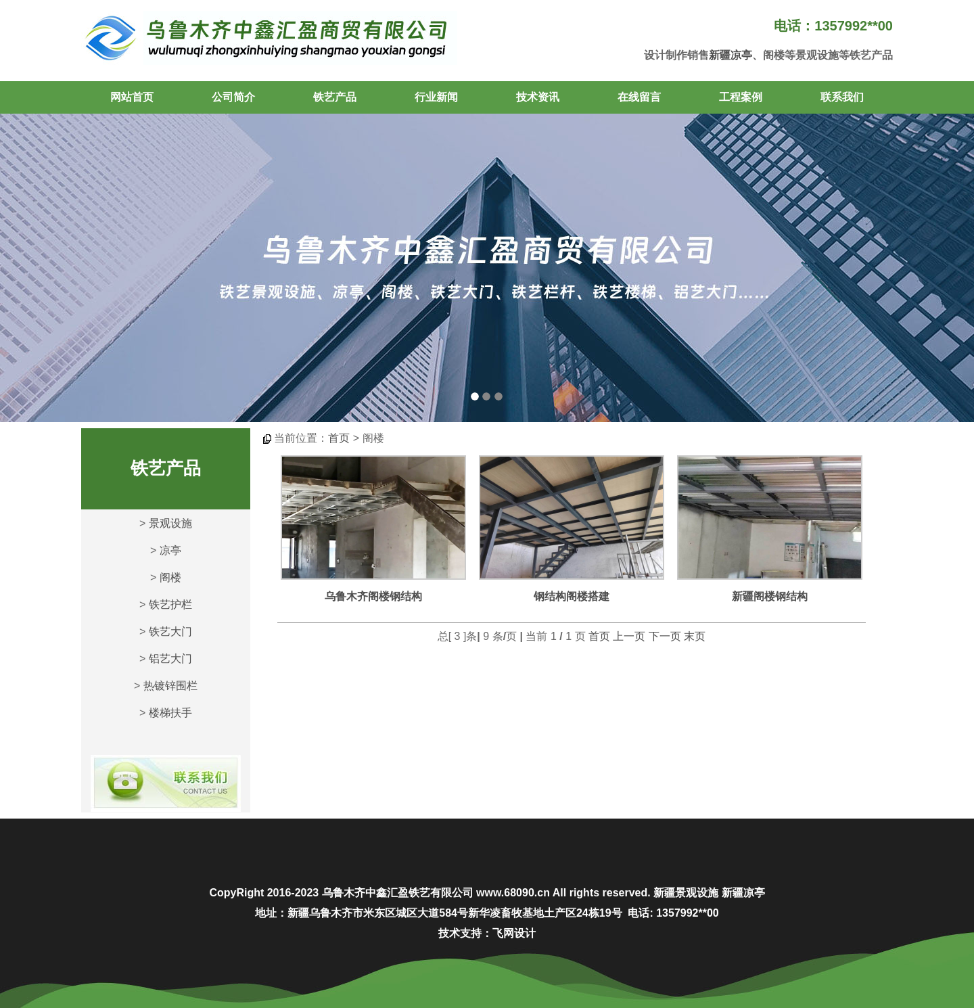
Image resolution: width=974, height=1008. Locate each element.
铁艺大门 (170, 631)
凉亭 (170, 550)
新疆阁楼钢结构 (770, 596)
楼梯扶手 (170, 712)
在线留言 (639, 97)
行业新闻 (436, 97)
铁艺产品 (334, 97)
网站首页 (132, 97)
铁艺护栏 (170, 604)
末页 (694, 636)
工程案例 (740, 97)
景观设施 (170, 523)
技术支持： (465, 933)
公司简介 (233, 97)
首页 (339, 438)
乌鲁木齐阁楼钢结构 (373, 596)
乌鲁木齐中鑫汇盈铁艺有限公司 (397, 892)
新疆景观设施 (685, 892)
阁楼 (170, 577)
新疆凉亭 (730, 55)
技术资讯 (537, 97)
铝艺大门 (170, 658)
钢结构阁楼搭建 (571, 596)
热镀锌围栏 (170, 685)
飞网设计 (514, 933)
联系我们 (842, 97)
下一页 (665, 636)
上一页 (629, 636)
